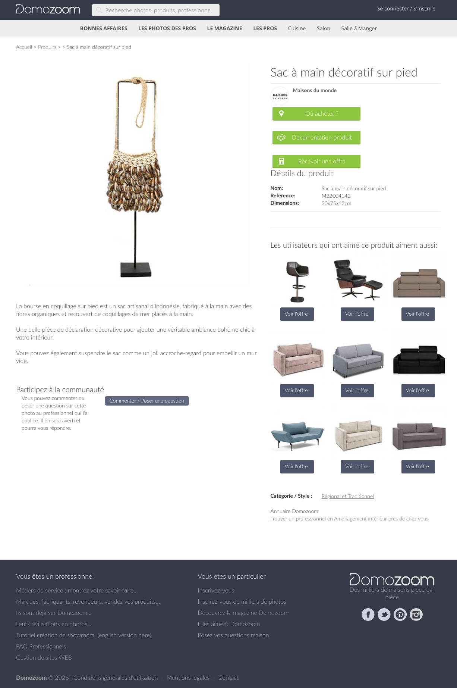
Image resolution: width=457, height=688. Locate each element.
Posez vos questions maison (233, 635)
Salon (323, 28)
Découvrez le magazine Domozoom (243, 613)
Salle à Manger (359, 28)
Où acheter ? (321, 113)
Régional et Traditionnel (348, 496)
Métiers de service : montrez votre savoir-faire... (77, 590)
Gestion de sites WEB (44, 657)
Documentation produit (322, 137)
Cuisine (297, 28)
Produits (47, 46)
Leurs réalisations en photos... (53, 624)
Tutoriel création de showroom (55, 635)
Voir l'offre (296, 313)
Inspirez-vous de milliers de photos (242, 601)
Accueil (24, 46)
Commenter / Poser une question (147, 400)
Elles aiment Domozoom (229, 624)
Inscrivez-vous (216, 590)
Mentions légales (189, 677)
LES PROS (265, 28)
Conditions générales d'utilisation (116, 677)
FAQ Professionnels (41, 646)
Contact (228, 677)
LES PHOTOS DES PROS (167, 28)
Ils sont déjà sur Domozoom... (53, 613)
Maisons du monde (315, 90)
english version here (124, 635)
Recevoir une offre (322, 161)
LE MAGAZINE (224, 28)
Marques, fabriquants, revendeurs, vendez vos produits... (88, 601)
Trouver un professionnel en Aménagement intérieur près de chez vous (350, 518)
